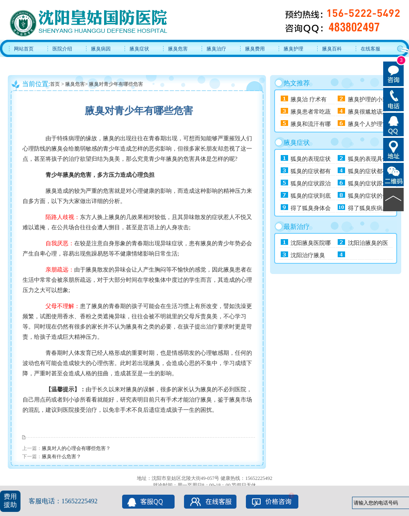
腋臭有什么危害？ (61, 456)
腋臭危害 (178, 49)
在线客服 (370, 49)
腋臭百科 (332, 49)
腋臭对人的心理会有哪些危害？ (76, 448)
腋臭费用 (255, 49)
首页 (55, 84)
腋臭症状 (139, 49)
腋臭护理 (293, 49)
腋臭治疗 (216, 49)
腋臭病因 (101, 49)
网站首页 (24, 49)
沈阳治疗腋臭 (308, 255)
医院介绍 (62, 49)
